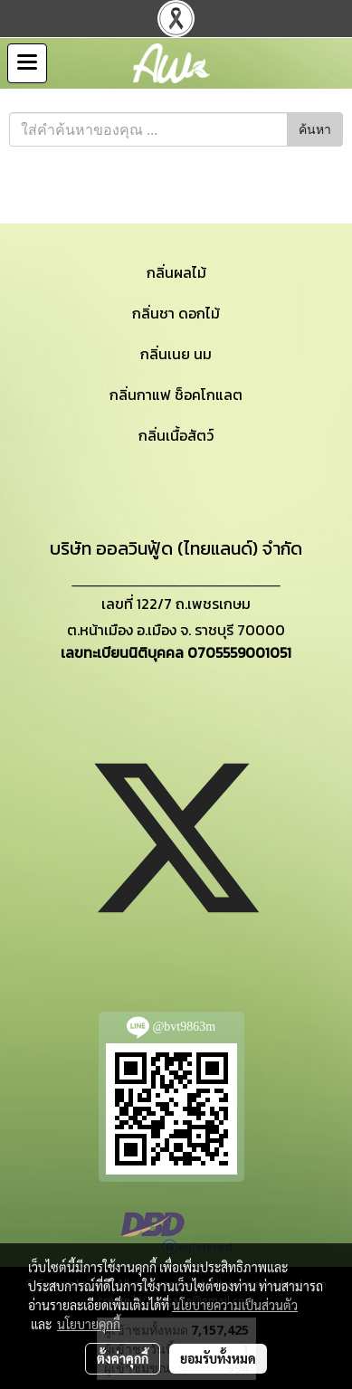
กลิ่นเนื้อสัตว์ (176, 435)
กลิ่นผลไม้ (176, 272)
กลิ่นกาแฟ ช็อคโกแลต (176, 394)
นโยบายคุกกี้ (88, 1324)
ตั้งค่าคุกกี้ (122, 1358)
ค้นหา (315, 130)
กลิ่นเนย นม (176, 354)
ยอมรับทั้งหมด (218, 1358)
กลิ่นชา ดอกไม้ (176, 313)
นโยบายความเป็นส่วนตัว (235, 1305)
